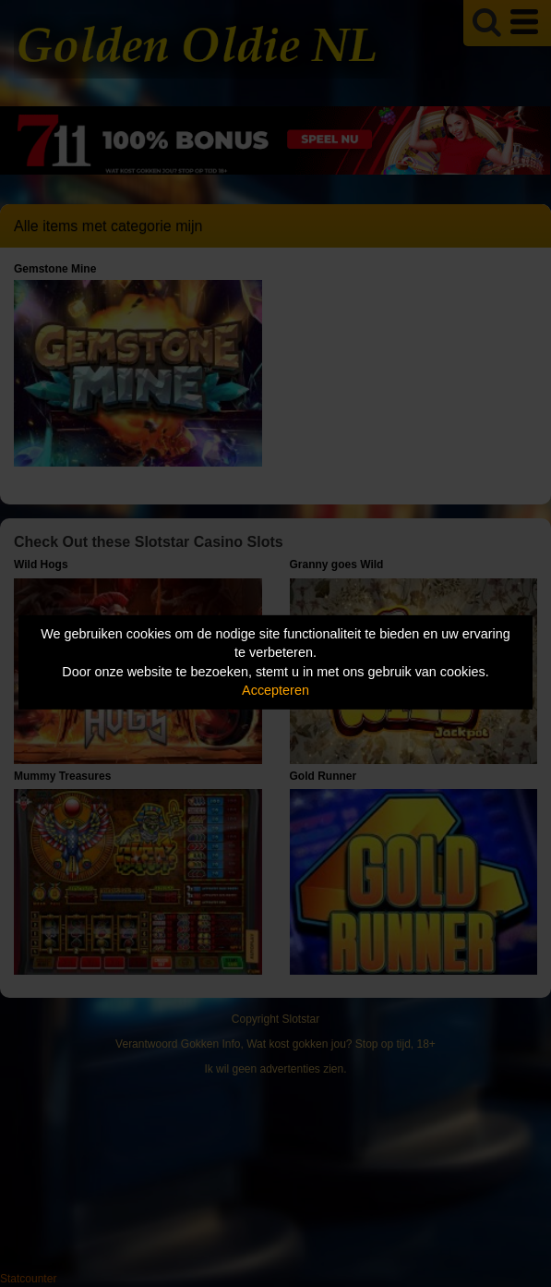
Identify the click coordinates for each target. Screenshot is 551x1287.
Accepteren (275, 690)
